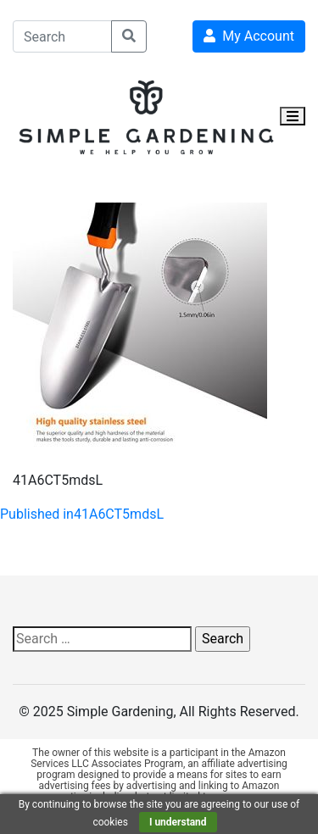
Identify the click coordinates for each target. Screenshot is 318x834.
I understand (178, 822)
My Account (249, 36)
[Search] (62, 36)
